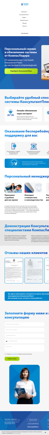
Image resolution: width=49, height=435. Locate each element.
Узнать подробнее (17, 433)
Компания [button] (24, 12)
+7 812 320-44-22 (33, 423)
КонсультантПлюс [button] (24, 14)
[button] (21, 71)
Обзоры (24, 23)
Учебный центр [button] (24, 20)
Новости (24, 26)
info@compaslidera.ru (32, 426)
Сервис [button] (24, 17)
